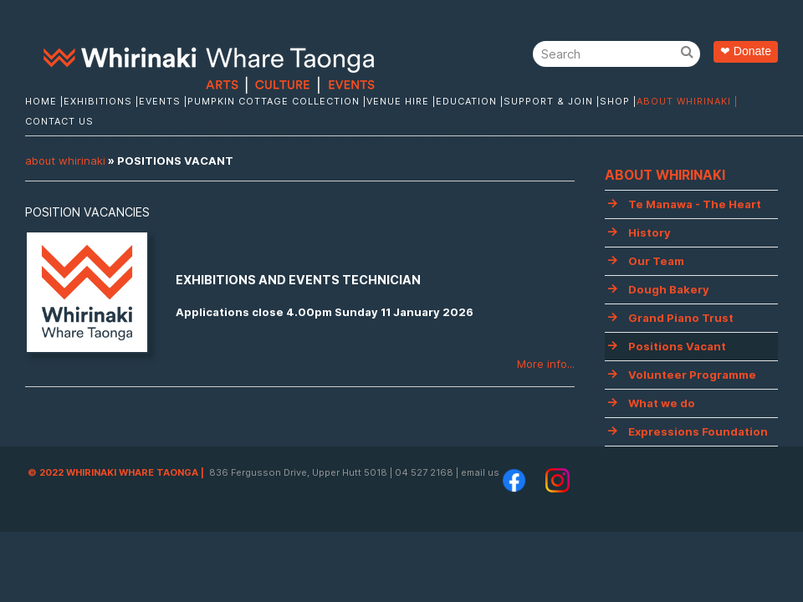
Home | (44, 101)
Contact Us (59, 121)
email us (480, 472)
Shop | (618, 101)
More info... (546, 363)
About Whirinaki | (687, 101)
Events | (163, 101)
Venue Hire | (401, 101)
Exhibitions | (101, 101)
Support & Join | (552, 101)
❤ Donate (745, 51)
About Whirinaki (65, 160)
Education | (470, 101)
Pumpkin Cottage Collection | (276, 101)
